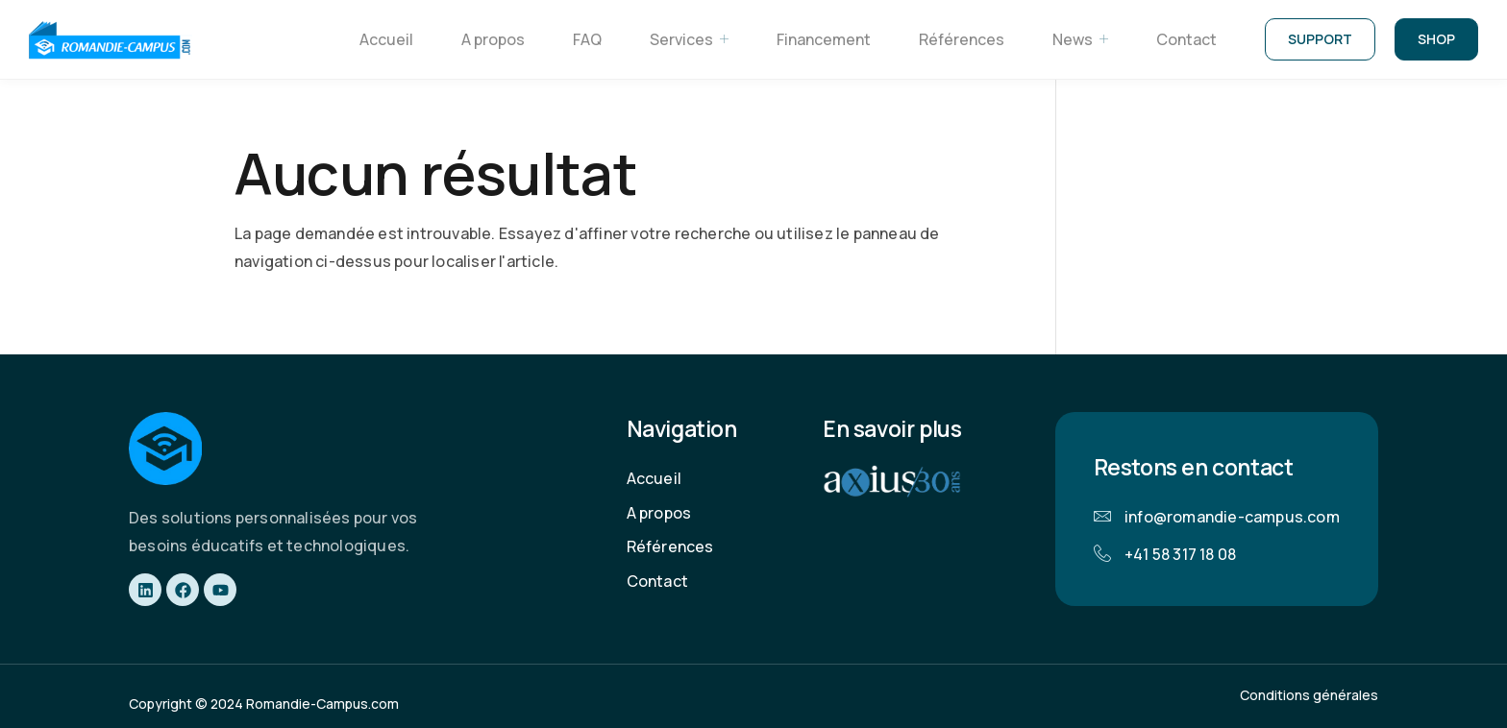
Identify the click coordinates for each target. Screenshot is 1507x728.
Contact (1186, 39)
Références (961, 39)
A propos (493, 39)
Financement (824, 39)
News (1080, 40)
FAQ (587, 39)
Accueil (386, 39)
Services (689, 40)
